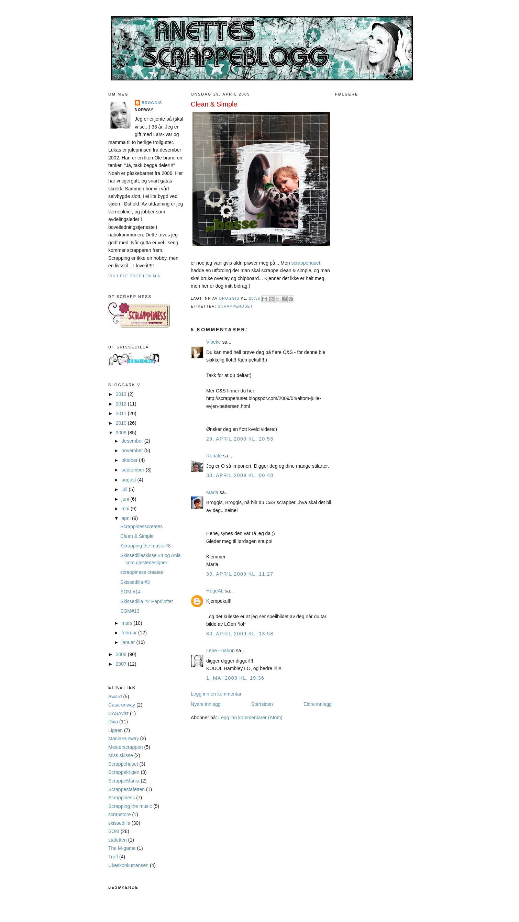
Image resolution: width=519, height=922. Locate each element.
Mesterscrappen (125, 747)
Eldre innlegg (317, 704)
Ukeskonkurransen (128, 865)
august (129, 479)
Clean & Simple (137, 536)
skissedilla (119, 823)
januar (129, 642)
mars (128, 623)
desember (133, 441)
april (127, 518)
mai (126, 508)
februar (130, 632)
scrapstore (119, 814)
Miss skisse (120, 755)
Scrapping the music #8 (145, 545)
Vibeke (213, 342)
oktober (130, 460)
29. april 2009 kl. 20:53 (239, 439)
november (133, 450)
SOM (113, 831)
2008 (122, 654)
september (134, 470)
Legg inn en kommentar (216, 694)
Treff (113, 856)
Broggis (152, 103)
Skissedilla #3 (135, 582)
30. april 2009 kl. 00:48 (239, 475)
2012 (122, 404)
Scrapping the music (130, 806)
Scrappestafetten (126, 789)
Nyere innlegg (206, 704)
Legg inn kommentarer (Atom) (250, 717)
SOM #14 (130, 592)
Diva (113, 721)
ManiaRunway (123, 738)
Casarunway (121, 705)
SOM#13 (129, 611)
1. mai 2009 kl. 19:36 (235, 678)
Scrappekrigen (123, 772)
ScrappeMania (123, 781)
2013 (122, 394)
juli (125, 489)
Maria (212, 492)
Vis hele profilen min (134, 276)
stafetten (117, 840)
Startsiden (262, 704)
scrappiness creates (141, 572)
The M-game (122, 848)
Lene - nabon (220, 650)
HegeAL (214, 590)
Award (115, 696)
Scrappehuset (123, 764)
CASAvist (118, 713)
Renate (214, 455)
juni (126, 499)
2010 (122, 423)
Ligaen (115, 730)
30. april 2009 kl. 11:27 (239, 574)
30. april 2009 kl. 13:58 (239, 633)
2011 (122, 413)
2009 (122, 432)
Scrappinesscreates (141, 526)
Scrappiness (121, 797)
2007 (122, 664)
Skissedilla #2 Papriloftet (146, 601)
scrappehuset (305, 263)
